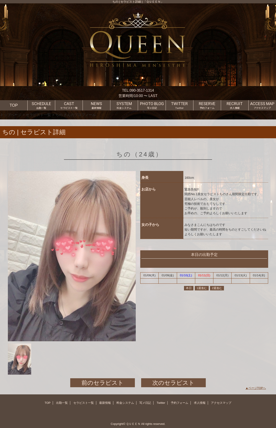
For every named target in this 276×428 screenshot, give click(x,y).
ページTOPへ (257, 388)
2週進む (217, 288)
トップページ (11, 115)
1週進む (202, 288)
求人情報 (200, 402)
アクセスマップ (221, 402)
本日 (189, 288)
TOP (14, 105)
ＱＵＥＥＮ (133, 424)
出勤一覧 (62, 402)
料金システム (125, 402)
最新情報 (105, 402)
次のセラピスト (173, 382)
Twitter (161, 402)
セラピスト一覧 (38, 115)
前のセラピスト (102, 382)
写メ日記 (145, 402)
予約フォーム (179, 402)
